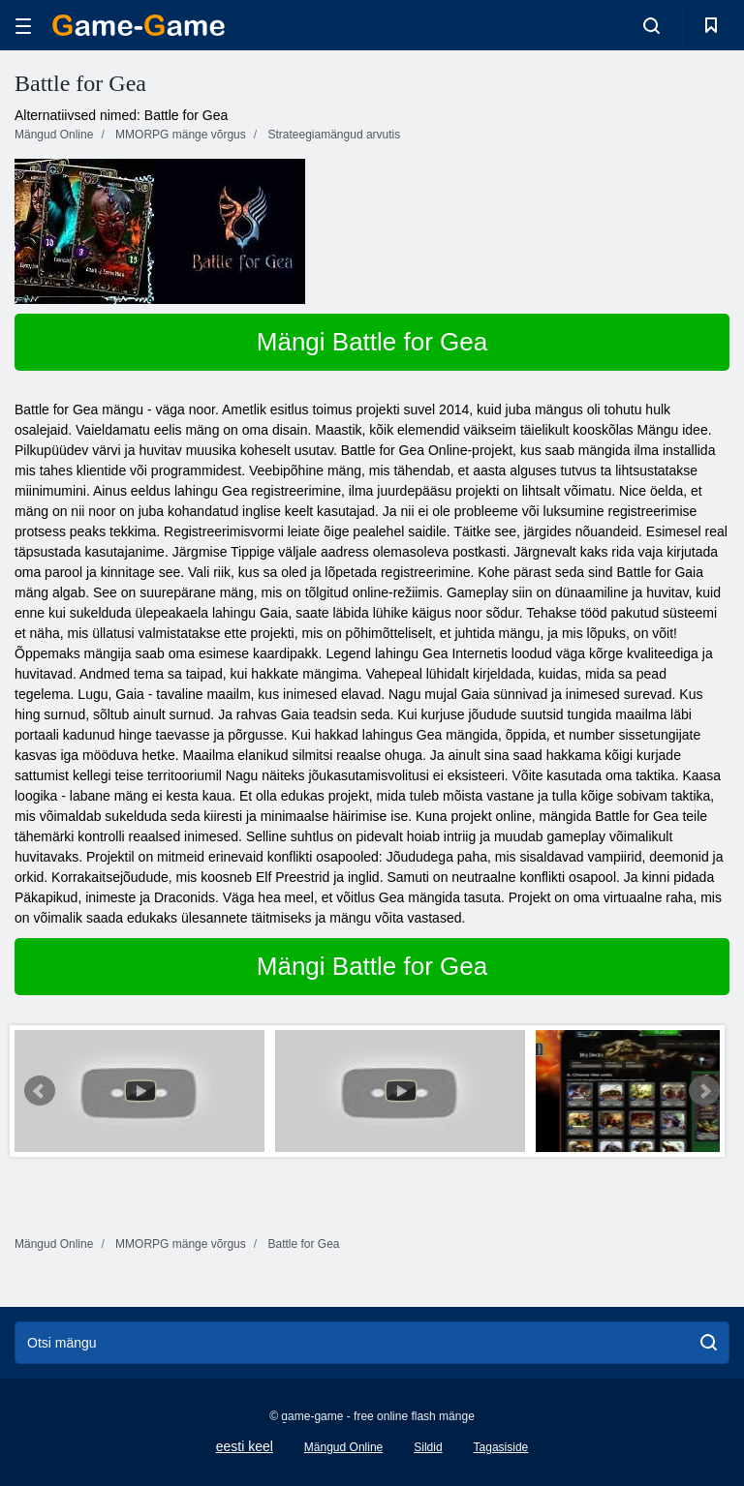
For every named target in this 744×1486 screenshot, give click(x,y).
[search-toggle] (651, 25)
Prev (39, 1091)
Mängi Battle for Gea (372, 341)
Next (704, 1091)
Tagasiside (501, 1447)
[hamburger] (23, 26)
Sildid (428, 1447)
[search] (708, 1342)
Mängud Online (343, 1447)
